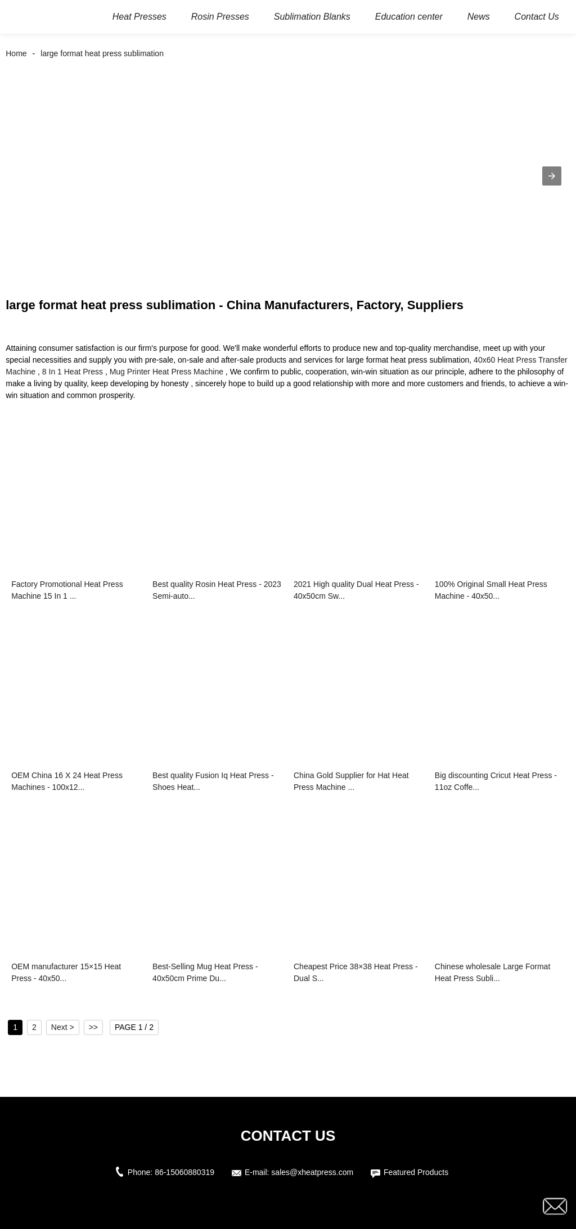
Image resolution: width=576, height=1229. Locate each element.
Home (16, 53)
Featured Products (416, 1172)
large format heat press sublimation (102, 53)
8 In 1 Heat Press (72, 371)
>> (93, 1027)
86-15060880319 (184, 1172)
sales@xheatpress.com (312, 1172)
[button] (551, 176)
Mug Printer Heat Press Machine (166, 371)
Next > (62, 1027)
